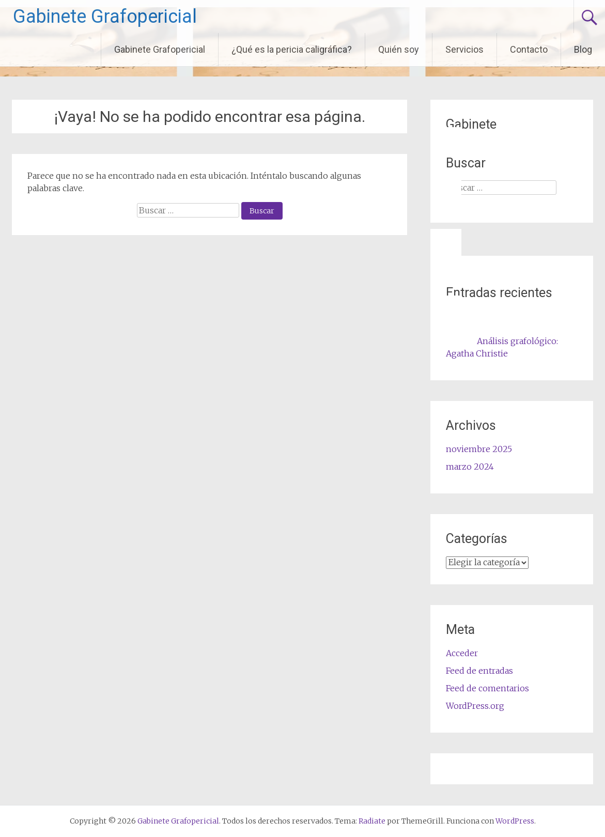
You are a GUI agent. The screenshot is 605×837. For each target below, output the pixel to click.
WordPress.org (475, 706)
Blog (583, 49)
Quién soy (398, 49)
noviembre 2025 (479, 449)
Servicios (464, 49)
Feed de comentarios (487, 688)
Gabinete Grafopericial (105, 16)
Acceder (462, 653)
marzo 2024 (470, 466)
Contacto (529, 49)
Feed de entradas (479, 670)
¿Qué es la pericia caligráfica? (291, 49)
